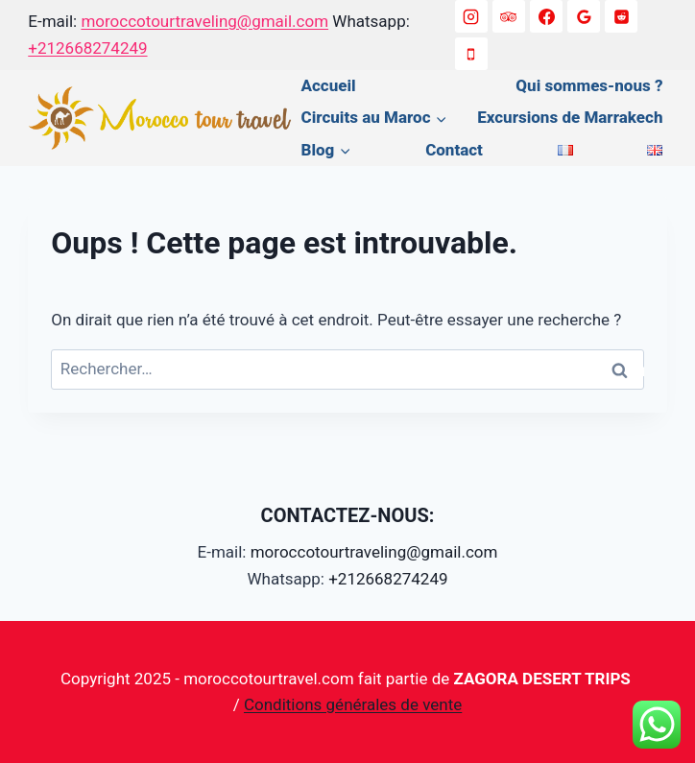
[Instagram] (471, 16)
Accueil (328, 85)
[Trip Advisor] (508, 16)
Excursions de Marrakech (569, 117)
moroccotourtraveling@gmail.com (204, 21)
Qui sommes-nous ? (588, 85)
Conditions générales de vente (353, 704)
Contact (454, 149)
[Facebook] (546, 16)
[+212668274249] (471, 53)
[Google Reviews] (583, 16)
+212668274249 (87, 48)
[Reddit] (621, 16)
